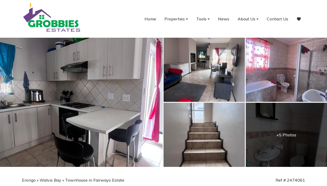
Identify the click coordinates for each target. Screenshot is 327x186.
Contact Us (277, 18)
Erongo (29, 180)
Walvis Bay (50, 180)
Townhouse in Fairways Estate (94, 180)
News (223, 18)
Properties (176, 19)
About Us (248, 19)
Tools (203, 19)
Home (150, 18)
